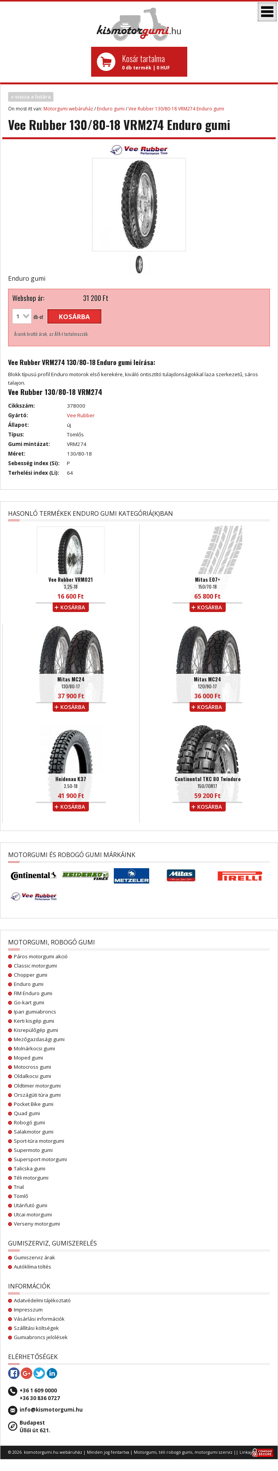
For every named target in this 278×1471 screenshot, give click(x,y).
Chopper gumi (30, 974)
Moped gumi (28, 1057)
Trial (19, 1186)
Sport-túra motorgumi (39, 1140)
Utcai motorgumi (33, 1214)
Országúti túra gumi (37, 1094)
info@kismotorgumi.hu (51, 1409)
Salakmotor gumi (33, 1131)
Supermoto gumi (33, 1150)
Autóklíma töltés (32, 1266)
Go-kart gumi (29, 1002)
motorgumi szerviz (214, 1452)
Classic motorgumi (35, 965)
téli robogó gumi (175, 1452)
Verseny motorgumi (37, 1223)
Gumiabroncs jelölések (41, 1337)
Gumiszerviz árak (34, 1257)
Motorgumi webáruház (68, 108)
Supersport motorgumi (40, 1159)
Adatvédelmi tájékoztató (42, 1300)
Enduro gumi (111, 108)
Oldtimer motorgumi (37, 1085)
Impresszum (28, 1309)
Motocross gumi (32, 1066)
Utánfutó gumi (30, 1205)
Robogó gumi (29, 1122)
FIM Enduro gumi (33, 993)
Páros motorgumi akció (41, 956)
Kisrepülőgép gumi (36, 1030)
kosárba (74, 316)
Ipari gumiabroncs (35, 1011)
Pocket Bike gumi (33, 1104)
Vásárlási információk (39, 1318)
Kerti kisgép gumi (34, 1020)
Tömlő (21, 1196)
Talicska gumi (29, 1168)
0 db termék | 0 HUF (151, 62)
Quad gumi (27, 1113)
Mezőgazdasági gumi (39, 1039)
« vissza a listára (31, 96)
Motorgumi (145, 1452)
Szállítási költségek (36, 1328)
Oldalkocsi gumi (32, 1076)
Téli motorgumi (31, 1177)
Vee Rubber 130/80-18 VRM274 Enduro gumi (176, 108)
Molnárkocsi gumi (34, 1048)
